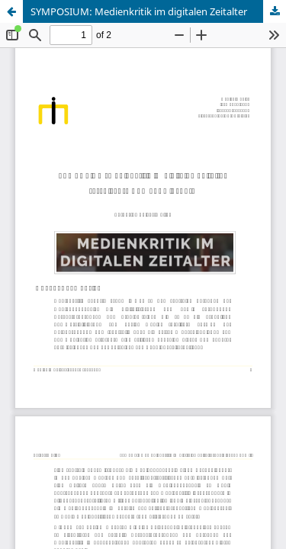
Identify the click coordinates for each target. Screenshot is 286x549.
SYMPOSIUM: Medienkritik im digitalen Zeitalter (139, 11)
